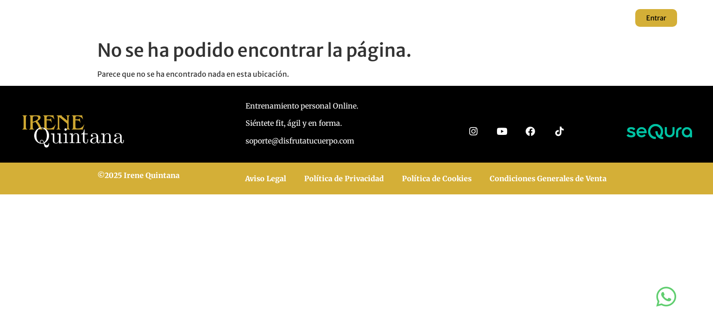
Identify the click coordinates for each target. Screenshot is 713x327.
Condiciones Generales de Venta (548, 178)
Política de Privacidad (344, 178)
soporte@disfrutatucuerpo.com (300, 140)
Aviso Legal (265, 178)
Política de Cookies (437, 178)
